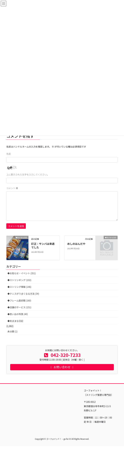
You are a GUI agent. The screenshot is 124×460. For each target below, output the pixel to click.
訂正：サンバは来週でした (42, 245)
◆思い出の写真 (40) (17, 314)
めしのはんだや (76, 244)
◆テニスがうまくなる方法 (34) (23, 293)
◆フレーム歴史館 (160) (19, 300)
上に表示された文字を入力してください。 (27, 174)
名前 (8, 153)
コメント (12, 188)
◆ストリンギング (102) (19, 280)
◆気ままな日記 (15, 321)
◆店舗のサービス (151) (19, 307)
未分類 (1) (12, 331)
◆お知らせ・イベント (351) (21, 273)
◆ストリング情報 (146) (19, 286)
